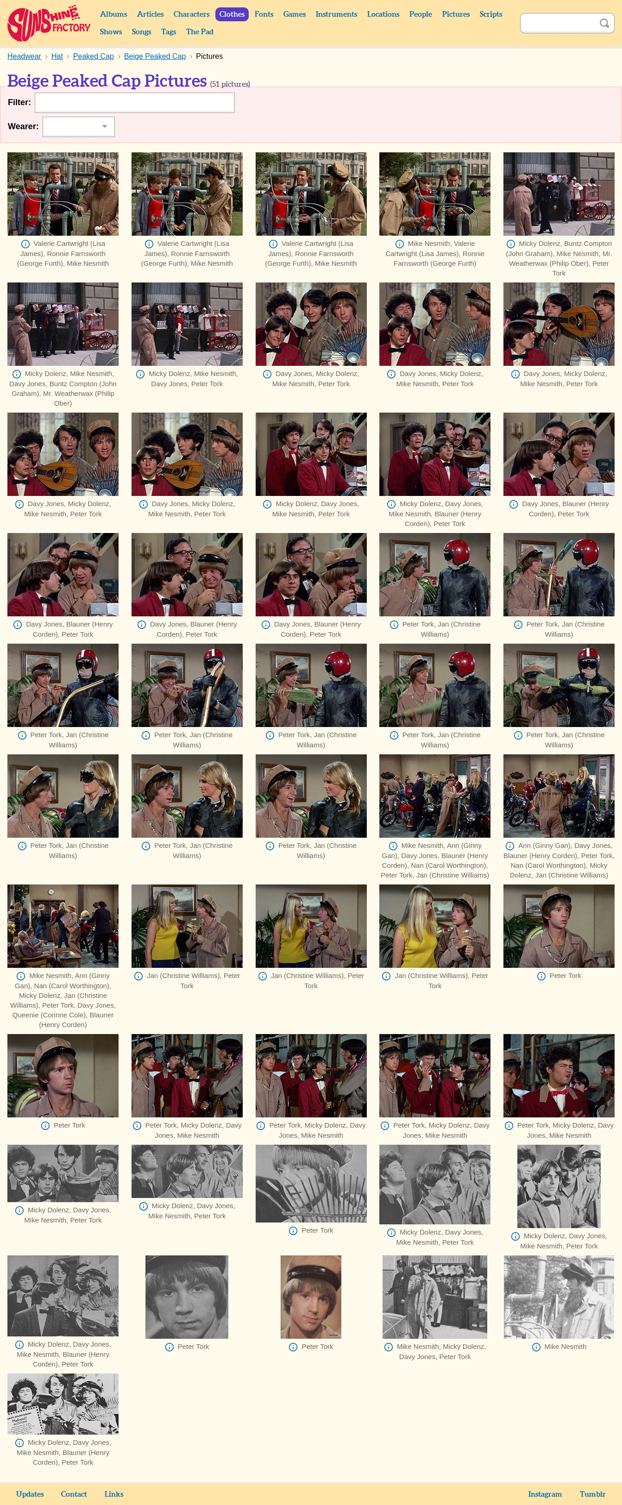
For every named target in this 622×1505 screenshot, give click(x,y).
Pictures (456, 14)
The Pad (200, 32)
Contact (74, 1494)
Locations (383, 14)
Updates (30, 1494)
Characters (191, 14)
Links (114, 1494)
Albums (113, 14)
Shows (111, 32)
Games (294, 14)
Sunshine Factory (49, 23)
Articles (150, 14)
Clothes (232, 14)
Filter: (19, 102)
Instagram (545, 1494)
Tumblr (593, 1494)
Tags (168, 32)
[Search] (557, 23)
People (420, 14)
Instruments (336, 14)
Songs (141, 32)
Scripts (491, 14)
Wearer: (23, 126)
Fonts (264, 14)
